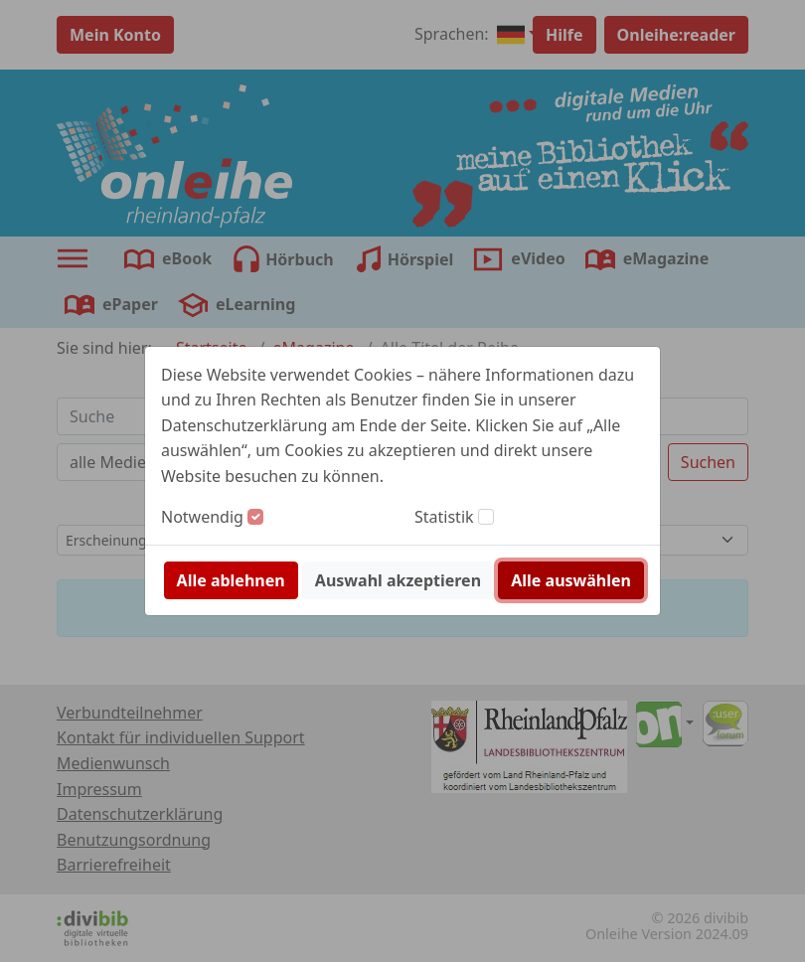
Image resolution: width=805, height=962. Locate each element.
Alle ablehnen (231, 580)
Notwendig (202, 517)
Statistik (444, 517)
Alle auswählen (571, 580)
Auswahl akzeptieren (398, 580)
